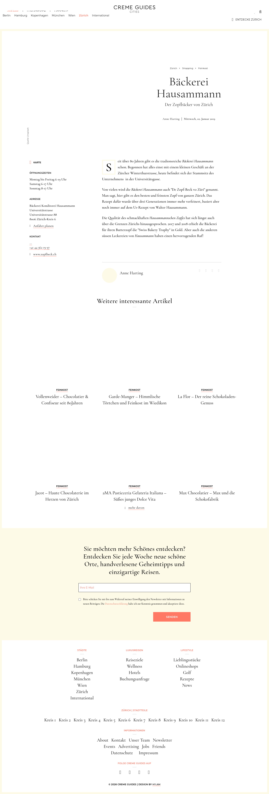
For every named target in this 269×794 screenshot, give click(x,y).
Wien (76, 19)
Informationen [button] (134, 730)
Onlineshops (187, 666)
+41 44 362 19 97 (40, 247)
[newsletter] (148, 773)
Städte (13, 11)
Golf (187, 672)
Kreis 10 (185, 720)
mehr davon (136, 508)
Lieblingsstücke (187, 660)
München (63, 19)
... (31, 243)
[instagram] (129, 773)
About (102, 740)
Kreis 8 (154, 720)
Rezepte (187, 679)
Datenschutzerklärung (116, 603)
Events (109, 746)
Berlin (11, 19)
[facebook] (120, 773)
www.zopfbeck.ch (44, 254)
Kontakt (118, 740)
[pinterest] (139, 773)
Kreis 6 (124, 720)
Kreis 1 (50, 720)
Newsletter (162, 740)
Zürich (88, 19)
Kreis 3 (79, 720)
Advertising (128, 746)
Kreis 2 (65, 720)
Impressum (148, 753)
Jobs (145, 746)
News (187, 685)
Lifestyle (61, 11)
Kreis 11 (201, 720)
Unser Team (139, 740)
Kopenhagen (44, 19)
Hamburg (25, 19)
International (105, 19)
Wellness (134, 666)
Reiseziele (134, 660)
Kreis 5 (109, 720)
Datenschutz (122, 753)
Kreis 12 (218, 720)
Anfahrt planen (43, 226)
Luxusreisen (36, 11)
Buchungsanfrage (134, 679)
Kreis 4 (94, 720)
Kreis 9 (170, 720)
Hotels (134, 672)
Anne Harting (171, 119)
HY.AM (156, 784)
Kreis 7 (139, 720)
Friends (158, 746)
